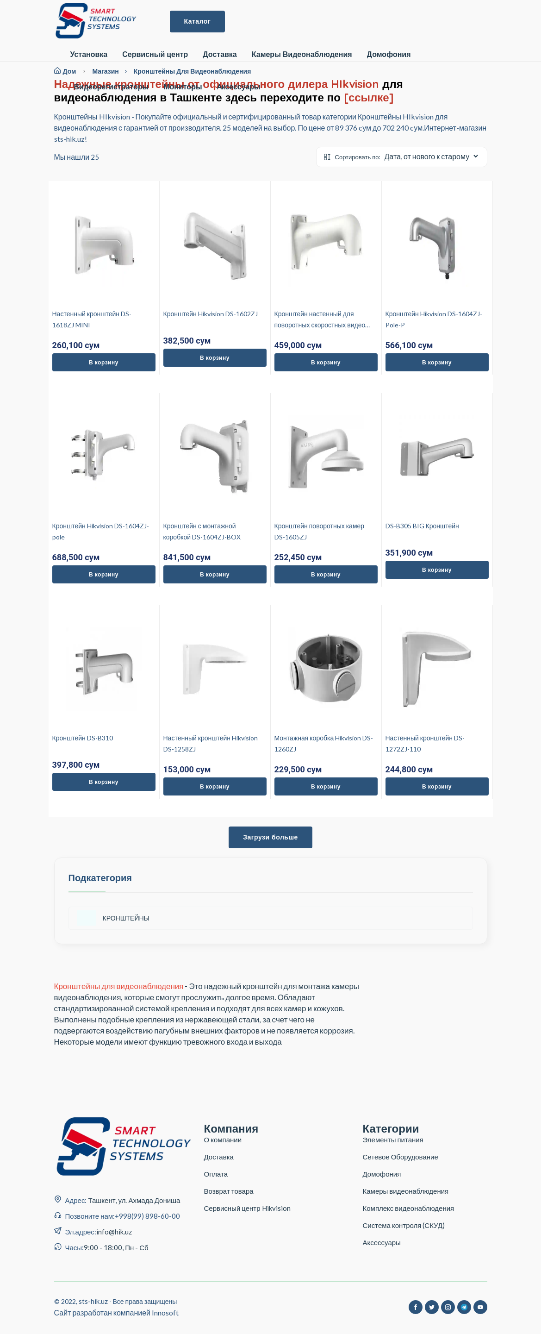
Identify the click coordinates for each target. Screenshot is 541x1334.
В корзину (103, 362)
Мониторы (182, 86)
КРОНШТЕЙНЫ (113, 918)
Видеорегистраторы (111, 86)
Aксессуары (239, 86)
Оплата (216, 1174)
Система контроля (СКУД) (404, 1225)
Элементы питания (393, 1139)
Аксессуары (382, 1242)
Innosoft (165, 1312)
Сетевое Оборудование (400, 1156)
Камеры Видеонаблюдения (302, 54)
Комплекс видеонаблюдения (408, 1208)
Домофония (389, 54)
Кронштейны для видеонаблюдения (192, 71)
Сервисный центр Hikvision (247, 1208)
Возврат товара (229, 1191)
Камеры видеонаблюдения (406, 1191)
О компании (223, 1139)
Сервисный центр (155, 54)
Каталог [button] (197, 21)
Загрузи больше (270, 837)
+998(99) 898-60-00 (147, 1216)
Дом (65, 71)
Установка (89, 54)
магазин (112, 71)
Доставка (220, 54)
